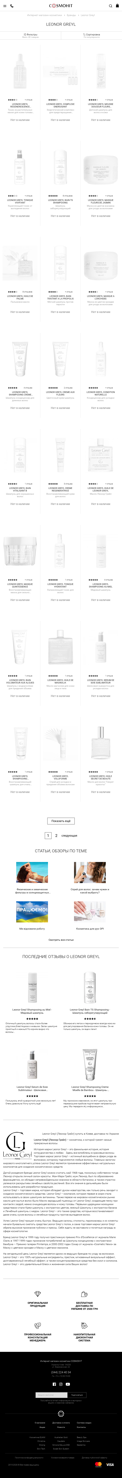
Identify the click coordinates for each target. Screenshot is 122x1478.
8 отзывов (67, 196)
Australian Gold (61, 1437)
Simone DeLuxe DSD (61, 1445)
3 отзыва (68, 484)
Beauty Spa (81, 1437)
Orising (42, 1445)
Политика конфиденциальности (29, 1458)
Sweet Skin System (61, 1449)
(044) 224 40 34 (61, 1372)
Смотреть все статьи (61, 939)
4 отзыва (28, 388)
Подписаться (77, 1395)
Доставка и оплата (61, 1423)
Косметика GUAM (37, 1437)
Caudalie (61, 1441)
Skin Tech (41, 1449)
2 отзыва (68, 388)
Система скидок (84, 1423)
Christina (41, 1441)
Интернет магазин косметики (44, 15)
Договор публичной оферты (94, 1458)
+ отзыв (28, 100)
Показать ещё (61, 821)
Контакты (81, 1427)
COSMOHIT (61, 5)
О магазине (40, 1423)
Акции (42, 1427)
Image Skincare (83, 1441)
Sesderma (81, 1445)
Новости (61, 1427)
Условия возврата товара (62, 1458)
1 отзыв (28, 484)
